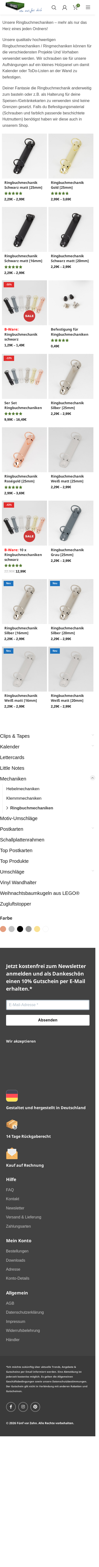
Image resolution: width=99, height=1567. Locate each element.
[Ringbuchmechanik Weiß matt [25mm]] (70, 449)
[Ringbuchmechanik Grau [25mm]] (70, 523)
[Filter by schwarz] (20, 929)
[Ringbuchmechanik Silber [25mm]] (70, 376)
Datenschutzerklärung (25, 1312)
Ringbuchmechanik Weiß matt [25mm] (67, 478)
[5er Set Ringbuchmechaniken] (24, 376)
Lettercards (12, 757)
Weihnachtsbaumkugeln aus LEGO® (40, 893)
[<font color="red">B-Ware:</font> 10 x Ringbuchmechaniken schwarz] (24, 523)
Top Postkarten (16, 850)
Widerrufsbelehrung (23, 1330)
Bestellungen (17, 1251)
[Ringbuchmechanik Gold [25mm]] (70, 156)
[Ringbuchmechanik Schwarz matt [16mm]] (24, 229)
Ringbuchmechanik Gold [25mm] (67, 185)
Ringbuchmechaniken (31, 808)
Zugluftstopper (15, 904)
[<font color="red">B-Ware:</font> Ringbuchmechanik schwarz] (24, 302)
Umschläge (12, 871)
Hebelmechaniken (22, 789)
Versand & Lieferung (23, 1217)
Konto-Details (17, 1278)
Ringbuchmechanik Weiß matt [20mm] (67, 698)
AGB (10, 1303)
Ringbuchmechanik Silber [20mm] (67, 630)
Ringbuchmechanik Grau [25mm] (67, 552)
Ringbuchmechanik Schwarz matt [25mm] (23, 185)
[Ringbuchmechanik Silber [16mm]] (24, 601)
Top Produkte (14, 861)
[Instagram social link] (23, 1407)
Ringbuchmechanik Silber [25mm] (67, 405)
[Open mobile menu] (88, 7)
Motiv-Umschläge (18, 818)
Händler (13, 1340)
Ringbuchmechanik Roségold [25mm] (20, 478)
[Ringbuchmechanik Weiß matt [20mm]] (70, 669)
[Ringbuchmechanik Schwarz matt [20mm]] (70, 229)
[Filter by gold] (37, 929)
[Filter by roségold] (3, 929)
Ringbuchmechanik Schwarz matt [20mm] (70, 258)
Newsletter (15, 1208)
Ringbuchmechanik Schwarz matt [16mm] (23, 258)
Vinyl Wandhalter (18, 882)
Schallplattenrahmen (22, 839)
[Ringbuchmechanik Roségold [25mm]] (24, 449)
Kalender (9, 746)
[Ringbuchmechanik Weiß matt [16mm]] (24, 669)
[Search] (54, 7)
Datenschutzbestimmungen (69, 1381)
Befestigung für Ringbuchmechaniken (69, 331)
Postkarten (11, 829)
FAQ (10, 1190)
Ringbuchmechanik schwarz (20, 334)
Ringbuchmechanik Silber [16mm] (20, 630)
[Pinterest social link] (35, 1407)
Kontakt (12, 1199)
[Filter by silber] (12, 929)
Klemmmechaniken (24, 798)
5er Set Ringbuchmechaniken (23, 405)
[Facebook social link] (11, 1407)
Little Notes (12, 768)
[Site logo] (24, 7)
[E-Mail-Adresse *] (48, 1005)
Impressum (15, 1321)
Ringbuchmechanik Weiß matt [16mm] (20, 698)
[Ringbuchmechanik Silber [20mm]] (70, 601)
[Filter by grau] (29, 929)
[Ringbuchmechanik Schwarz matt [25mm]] (24, 156)
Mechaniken (13, 778)
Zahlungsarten (18, 1226)
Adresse (13, 1269)
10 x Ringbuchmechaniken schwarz (23, 555)
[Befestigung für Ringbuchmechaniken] (70, 302)
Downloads (15, 1260)
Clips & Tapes (15, 736)
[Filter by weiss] (46, 929)
